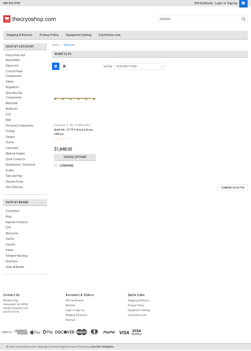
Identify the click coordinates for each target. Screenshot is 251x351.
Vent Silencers (14, 187)
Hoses (10, 142)
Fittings (10, 131)
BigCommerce (68, 346)
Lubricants (12, 148)
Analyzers (12, 109)
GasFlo (10, 239)
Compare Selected (232, 187)
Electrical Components (19, 125)
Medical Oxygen (15, 153)
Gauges (10, 137)
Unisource (12, 261)
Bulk (8, 120)
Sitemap (70, 319)
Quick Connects (15, 159)
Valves (10, 81)
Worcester (12, 233)
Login (218, 3)
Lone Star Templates (102, 346)
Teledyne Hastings (17, 256)
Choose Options (75, 157)
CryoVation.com (109, 35)
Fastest (10, 244)
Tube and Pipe (14, 176)
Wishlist (70, 305)
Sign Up (232, 3)
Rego (9, 216)
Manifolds (12, 103)
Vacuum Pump (14, 181)
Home (55, 45)
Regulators (12, 87)
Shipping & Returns (19, 35)
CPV (8, 227)
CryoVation (12, 211)
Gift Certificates (74, 300)
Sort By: (108, 66)
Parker (9, 250)
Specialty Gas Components (14, 95)
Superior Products (17, 222)
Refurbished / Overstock (20, 165)
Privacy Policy (49, 35)
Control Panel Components (14, 73)
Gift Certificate (203, 3)
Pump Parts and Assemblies (15, 57)
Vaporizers (12, 65)
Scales (10, 170)
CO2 (8, 114)
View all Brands (15, 267)
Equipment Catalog (78, 35)
